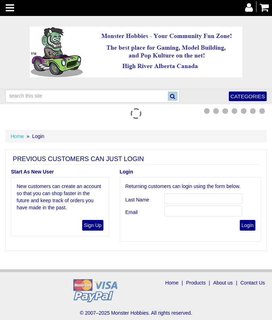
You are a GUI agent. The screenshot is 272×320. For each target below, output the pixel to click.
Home (17, 136)
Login (126, 172)
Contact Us (252, 283)
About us (223, 283)
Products (195, 283)
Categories (248, 96)
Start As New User (32, 172)
